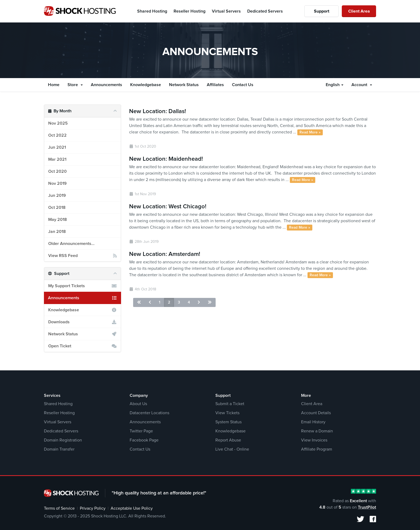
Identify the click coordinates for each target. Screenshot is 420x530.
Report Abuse (228, 440)
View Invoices (314, 440)
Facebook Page (144, 440)
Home (53, 85)
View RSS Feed (82, 255)
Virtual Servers (57, 422)
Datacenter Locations (149, 413)
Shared (152, 11)
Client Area (359, 11)
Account (361, 85)
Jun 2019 (57, 195)
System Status (228, 422)
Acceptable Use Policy (132, 508)
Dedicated (265, 11)
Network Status (184, 85)
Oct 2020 (57, 171)
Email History (313, 422)
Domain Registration (63, 440)
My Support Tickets (82, 286)
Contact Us (242, 85)
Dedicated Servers (61, 431)
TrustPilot (367, 507)
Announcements (106, 85)
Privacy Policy (93, 508)
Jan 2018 (57, 231)
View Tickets (227, 413)
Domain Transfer (59, 449)
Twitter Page (141, 431)
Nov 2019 (57, 183)
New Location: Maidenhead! (166, 159)
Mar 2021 (57, 159)
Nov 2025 (58, 123)
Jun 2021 (57, 147)
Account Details (316, 413)
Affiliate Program (316, 449)
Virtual (226, 11)
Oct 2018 (57, 207)
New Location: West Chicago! (167, 207)
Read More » (310, 132)
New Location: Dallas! (157, 111)
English (334, 85)
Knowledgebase (145, 85)
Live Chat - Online (232, 449)
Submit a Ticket (229, 404)
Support (321, 11)
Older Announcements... (71, 243)
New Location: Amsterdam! (164, 254)
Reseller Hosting (59, 413)
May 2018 (57, 219)
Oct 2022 (57, 135)
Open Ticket (82, 346)
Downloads (82, 322)
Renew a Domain (317, 431)
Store (75, 85)
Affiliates (215, 85)
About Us (138, 404)
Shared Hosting (58, 404)
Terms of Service (59, 508)
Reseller (189, 11)
